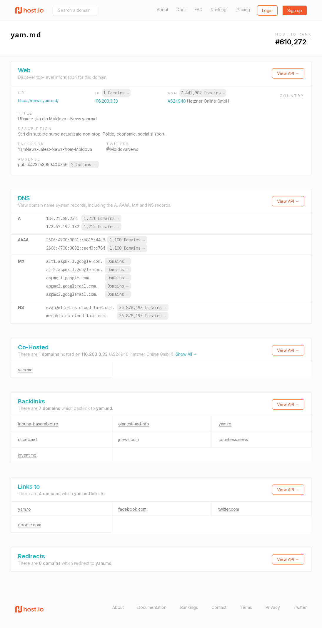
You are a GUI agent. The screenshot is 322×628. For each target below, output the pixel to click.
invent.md (27, 454)
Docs (181, 9)
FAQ (199, 9)
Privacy (273, 607)
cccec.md (27, 439)
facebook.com (132, 509)
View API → (288, 73)
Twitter (300, 607)
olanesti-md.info (133, 423)
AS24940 (177, 100)
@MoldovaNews (122, 149)
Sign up (294, 10)
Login (267, 10)
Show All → (186, 354)
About (162, 9)
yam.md (25, 369)
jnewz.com (128, 439)
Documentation (151, 607)
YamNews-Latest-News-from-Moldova (55, 149)
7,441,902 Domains (203, 93)
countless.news (233, 439)
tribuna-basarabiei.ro (38, 423)
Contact (218, 607)
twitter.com (228, 509)
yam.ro (224, 423)
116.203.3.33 (106, 100)
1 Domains (116, 93)
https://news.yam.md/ (38, 100)
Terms (246, 607)
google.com (29, 524)
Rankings (219, 9)
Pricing (243, 9)
